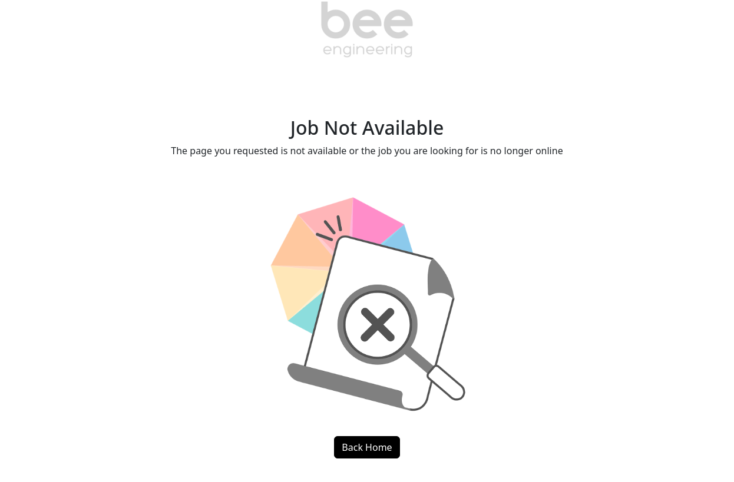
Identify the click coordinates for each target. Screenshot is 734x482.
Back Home (367, 447)
